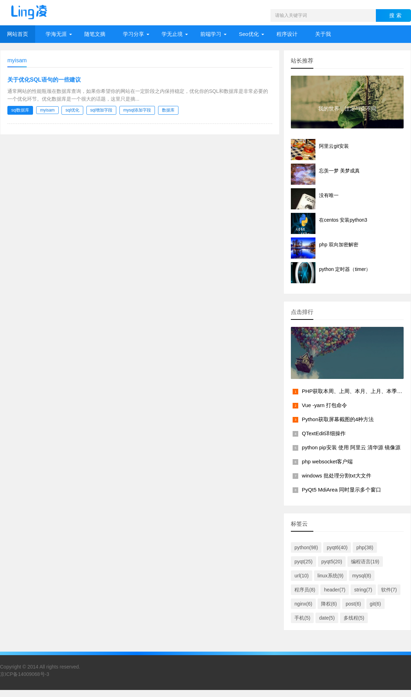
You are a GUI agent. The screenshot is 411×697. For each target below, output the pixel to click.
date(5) (326, 618)
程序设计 (287, 34)
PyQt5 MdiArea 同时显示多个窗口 (341, 490)
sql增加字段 (101, 110)
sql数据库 (20, 110)
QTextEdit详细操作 (324, 433)
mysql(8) (361, 575)
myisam (47, 110)
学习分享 (133, 34)
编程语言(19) (365, 561)
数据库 (168, 110)
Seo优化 (249, 34)
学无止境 (172, 34)
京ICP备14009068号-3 (24, 674)
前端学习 (210, 34)
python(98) (306, 547)
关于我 (323, 34)
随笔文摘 (94, 34)
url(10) (301, 575)
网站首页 (17, 34)
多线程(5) (354, 618)
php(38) (364, 547)
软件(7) (389, 590)
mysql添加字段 (137, 110)
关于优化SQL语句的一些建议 (44, 80)
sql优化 (72, 110)
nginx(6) (303, 604)
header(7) (334, 590)
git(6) (375, 604)
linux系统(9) (331, 575)
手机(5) (302, 618)
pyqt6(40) (337, 547)
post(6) (353, 604)
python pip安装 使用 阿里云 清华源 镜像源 (351, 447)
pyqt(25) (303, 561)
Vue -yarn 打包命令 (324, 405)
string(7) (363, 590)
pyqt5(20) (331, 561)
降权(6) (329, 604)
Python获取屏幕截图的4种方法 (338, 419)
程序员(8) (304, 590)
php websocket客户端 (327, 461)
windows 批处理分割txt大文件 (336, 476)
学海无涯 (56, 34)
